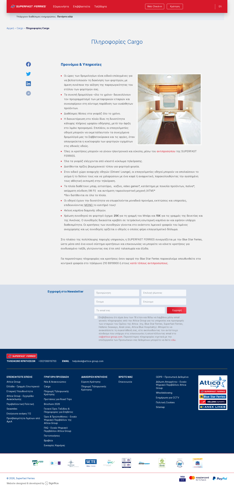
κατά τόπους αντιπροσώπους (149, 263)
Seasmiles (12, 408)
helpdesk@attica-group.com (87, 361)
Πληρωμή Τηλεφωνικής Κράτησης (56, 393)
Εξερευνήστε (61, 6)
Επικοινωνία (125, 381)
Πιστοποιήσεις (52, 435)
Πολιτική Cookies (165, 402)
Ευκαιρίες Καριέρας (54, 445)
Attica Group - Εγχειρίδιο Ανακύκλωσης (20, 398)
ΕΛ (220, 6)
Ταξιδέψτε (100, 6)
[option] (37, 463)
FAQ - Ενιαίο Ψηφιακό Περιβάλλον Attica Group (57, 429)
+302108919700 (47, 361)
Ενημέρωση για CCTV (167, 397)
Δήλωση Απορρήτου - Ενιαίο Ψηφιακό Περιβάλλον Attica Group (171, 384)
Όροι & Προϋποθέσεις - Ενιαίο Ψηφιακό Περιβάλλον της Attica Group (60, 419)
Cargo (20, 28)
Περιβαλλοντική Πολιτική (20, 404)
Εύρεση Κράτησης (91, 381)
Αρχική (10, 28)
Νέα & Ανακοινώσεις (55, 381)
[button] (116, 293)
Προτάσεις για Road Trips (58, 399)
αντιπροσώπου (166, 151)
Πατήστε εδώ (65, 16)
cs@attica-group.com (110, 336)
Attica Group (14, 381)
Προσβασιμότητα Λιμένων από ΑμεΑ (23, 420)
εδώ (173, 340)
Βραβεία (48, 440)
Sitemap (160, 407)
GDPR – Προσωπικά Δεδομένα (172, 377)
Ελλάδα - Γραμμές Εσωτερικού (23, 386)
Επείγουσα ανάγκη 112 (19, 413)
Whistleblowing (164, 392)
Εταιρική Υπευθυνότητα (20, 391)
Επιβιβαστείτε (81, 6)
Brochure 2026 (52, 404)
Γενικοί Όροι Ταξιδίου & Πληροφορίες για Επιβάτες (58, 410)
